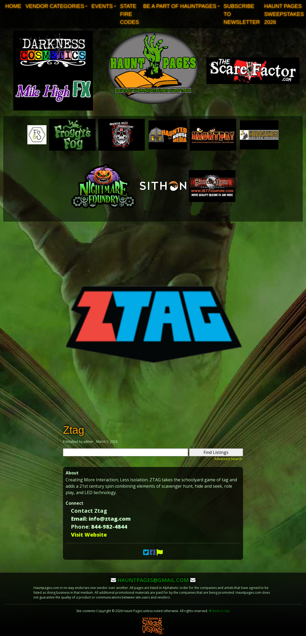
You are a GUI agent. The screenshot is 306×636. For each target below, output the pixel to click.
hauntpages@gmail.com (153, 580)
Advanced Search (228, 458)
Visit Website (89, 534)
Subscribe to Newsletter (242, 14)
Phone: (80, 526)
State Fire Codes (129, 14)
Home (13, 6)
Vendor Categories (55, 6)
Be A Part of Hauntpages (179, 6)
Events (102, 6)
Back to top (219, 611)
